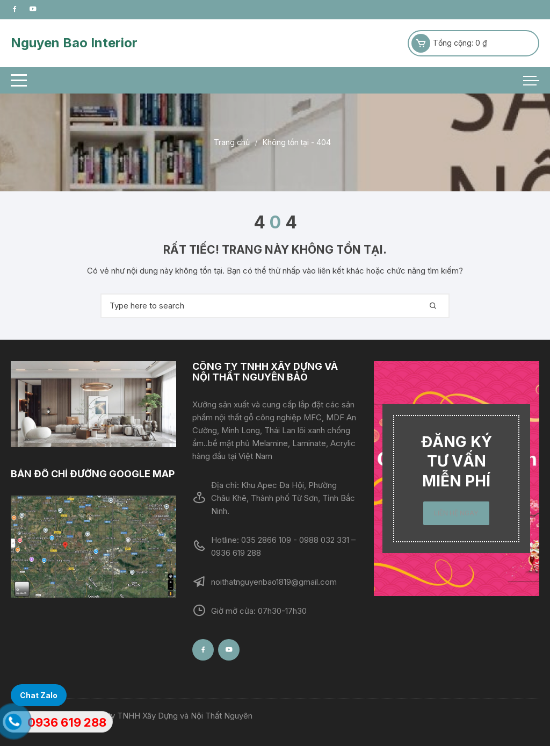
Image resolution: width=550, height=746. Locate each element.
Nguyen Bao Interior (74, 43)
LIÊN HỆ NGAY (456, 513)
